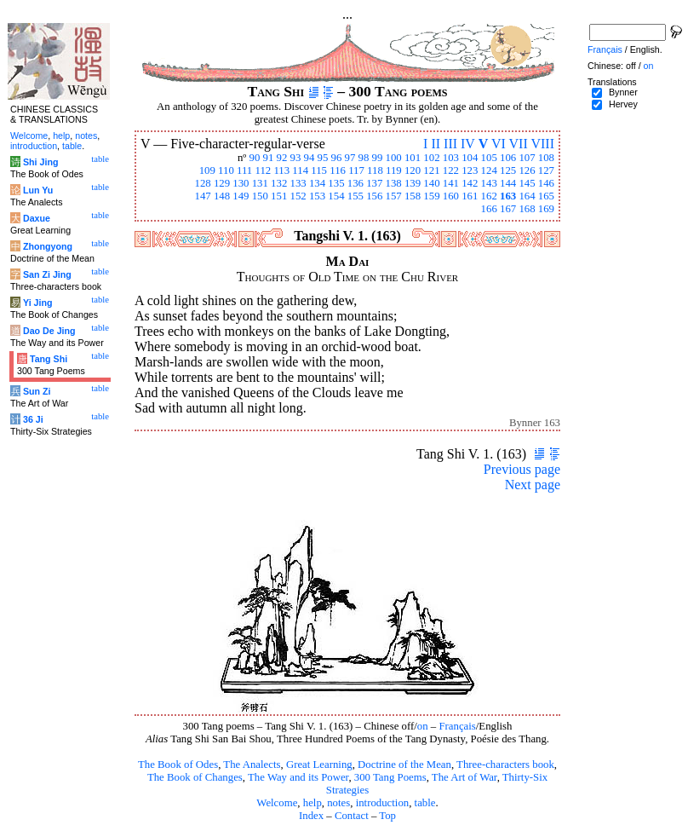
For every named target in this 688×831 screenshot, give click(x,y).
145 (527, 183)
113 (281, 170)
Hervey (623, 104)
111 (244, 170)
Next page (532, 484)
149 (240, 196)
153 (317, 196)
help (312, 803)
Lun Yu (38, 190)
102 (431, 158)
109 (207, 170)
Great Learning (319, 764)
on (422, 726)
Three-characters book (505, 764)
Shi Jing (40, 162)
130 (240, 183)
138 (394, 183)
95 (323, 158)
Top (387, 816)
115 (319, 170)
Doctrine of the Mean (404, 764)
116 (338, 170)
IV (468, 143)
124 (489, 170)
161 (470, 196)
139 (412, 183)
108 (546, 158)
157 (394, 196)
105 (489, 158)
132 (279, 183)
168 (527, 209)
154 (336, 196)
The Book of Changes (195, 777)
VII (518, 143)
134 (317, 183)
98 (364, 158)
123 (470, 170)
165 (546, 196)
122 (451, 170)
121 (431, 170)
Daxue (36, 218)
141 (451, 183)
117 (356, 170)
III (450, 143)
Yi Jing (38, 302)
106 (508, 158)
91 (268, 158)
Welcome (276, 803)
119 (394, 170)
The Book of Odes (178, 764)
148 (222, 196)
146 (546, 183)
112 (263, 170)
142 (470, 183)
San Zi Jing (47, 274)
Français (457, 726)
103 (451, 158)
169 (546, 209)
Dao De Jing (49, 331)
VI (498, 143)
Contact (352, 816)
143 (489, 183)
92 (282, 158)
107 (527, 158)
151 (279, 196)
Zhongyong (47, 246)
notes (338, 803)
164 (527, 196)
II (435, 143)
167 (508, 209)
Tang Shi (48, 359)
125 (508, 170)
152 (298, 196)
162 (489, 196)
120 (412, 170)
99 (377, 158)
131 (260, 183)
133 (298, 183)
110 (226, 170)
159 (431, 196)
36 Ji (33, 419)
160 (451, 196)
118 (375, 170)
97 (350, 158)
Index (311, 816)
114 (300, 170)
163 (508, 196)
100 (394, 158)
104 (470, 158)
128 (202, 183)
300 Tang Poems (390, 777)
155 (355, 196)
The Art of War (464, 777)
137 (374, 183)
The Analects (251, 764)
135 (336, 183)
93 (295, 158)
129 (222, 183)
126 (527, 170)
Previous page (522, 469)
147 (202, 196)
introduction (383, 803)
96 (336, 158)
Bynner (623, 92)
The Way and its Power (298, 777)
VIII (542, 143)
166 (489, 209)
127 (546, 170)
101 (412, 158)
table (425, 803)
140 (431, 183)
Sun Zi (37, 391)
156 (374, 196)
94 (309, 158)
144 (508, 183)
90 (255, 158)
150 (260, 196)
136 (355, 183)
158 (412, 196)
